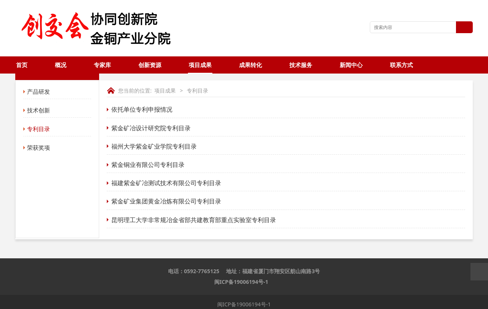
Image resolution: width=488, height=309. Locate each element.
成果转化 (250, 65)
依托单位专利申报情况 (141, 109)
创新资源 (149, 65)
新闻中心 (351, 65)
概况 (60, 65)
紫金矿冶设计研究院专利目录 (151, 128)
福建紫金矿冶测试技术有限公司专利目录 (166, 183)
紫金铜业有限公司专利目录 (148, 164)
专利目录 (38, 129)
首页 (21, 65)
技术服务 (300, 65)
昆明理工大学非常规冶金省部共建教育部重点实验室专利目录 (193, 220)
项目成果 (200, 65)
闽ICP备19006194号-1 (241, 281)
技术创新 (38, 110)
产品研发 (38, 91)
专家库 (102, 65)
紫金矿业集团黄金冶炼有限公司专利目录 (166, 201)
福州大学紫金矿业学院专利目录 (154, 146)
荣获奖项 (38, 147)
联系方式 (401, 65)
